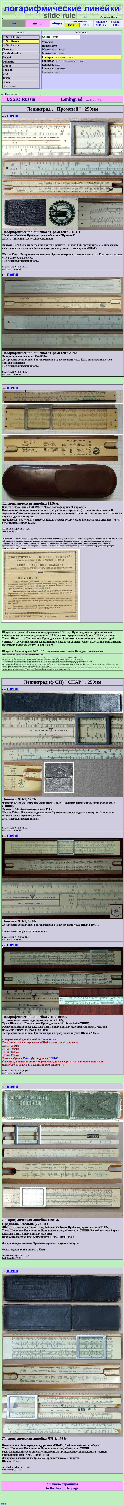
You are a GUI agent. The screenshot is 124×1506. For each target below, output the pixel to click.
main (13, 23)
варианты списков (79, 21)
